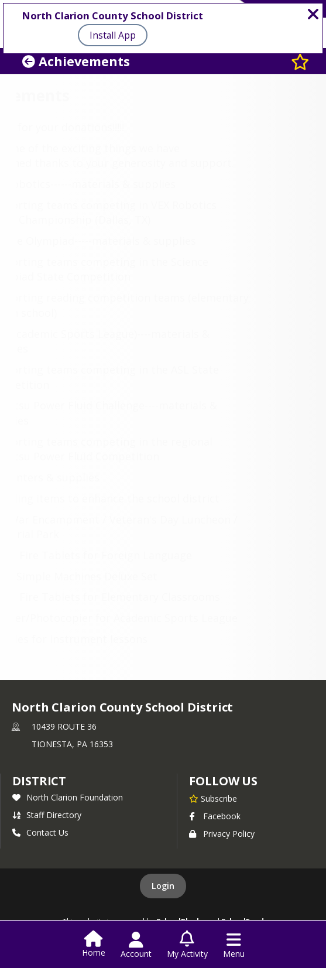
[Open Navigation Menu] (234, 945)
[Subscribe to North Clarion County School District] (213, 798)
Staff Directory (46, 814)
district (39, 781)
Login (163, 885)
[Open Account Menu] (136, 945)
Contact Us (40, 832)
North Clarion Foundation (67, 797)
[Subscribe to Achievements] (300, 61)
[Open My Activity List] (187, 945)
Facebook (215, 816)
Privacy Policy (222, 833)
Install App (113, 35)
